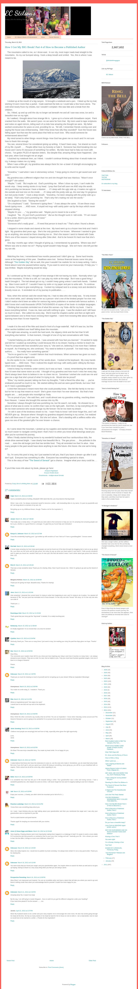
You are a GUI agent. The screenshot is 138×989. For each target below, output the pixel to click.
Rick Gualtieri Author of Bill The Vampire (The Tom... (115, 744)
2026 (106, 672)
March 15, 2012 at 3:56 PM (28, 714)
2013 (106, 709)
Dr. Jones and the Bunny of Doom (116, 757)
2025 (106, 674)
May (107, 735)
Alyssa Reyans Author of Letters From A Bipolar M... (115, 771)
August (108, 726)
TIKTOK (104, 177)
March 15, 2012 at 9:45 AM (24, 565)
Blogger (72, 984)
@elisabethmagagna (113, 60)
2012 (106, 712)
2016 (106, 700)
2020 (106, 689)
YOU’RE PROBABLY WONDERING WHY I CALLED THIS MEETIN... (116, 801)
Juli (12, 791)
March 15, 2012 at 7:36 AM (24, 519)
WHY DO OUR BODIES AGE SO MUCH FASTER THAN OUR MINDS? (116, 833)
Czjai (12, 496)
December (109, 715)
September (109, 723)
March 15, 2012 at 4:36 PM (30, 728)
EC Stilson (109, 74)
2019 (106, 692)
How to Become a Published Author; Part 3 (114, 811)
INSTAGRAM (106, 179)
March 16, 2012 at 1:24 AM (27, 848)
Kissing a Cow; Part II (112, 838)
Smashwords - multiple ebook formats (51, 475)
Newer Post (10, 960)
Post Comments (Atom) (56, 967)
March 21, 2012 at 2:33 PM (27, 892)
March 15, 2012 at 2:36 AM (23, 496)
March (108, 740)
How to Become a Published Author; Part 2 (114, 816)
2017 (106, 698)
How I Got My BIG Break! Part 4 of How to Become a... (115, 807)
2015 (106, 703)
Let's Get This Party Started (114, 796)
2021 (106, 686)
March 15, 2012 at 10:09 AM (32, 580)
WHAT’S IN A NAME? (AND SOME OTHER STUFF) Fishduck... (114, 749)
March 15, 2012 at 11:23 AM (31, 613)
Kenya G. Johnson (17, 533)
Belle (12, 777)
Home (9, 37)
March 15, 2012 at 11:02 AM (24, 592)
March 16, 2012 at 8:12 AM (27, 862)
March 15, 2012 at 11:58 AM (27, 626)
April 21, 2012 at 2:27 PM (24, 911)
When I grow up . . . (111, 763)
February (109, 860)
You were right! (110, 841)
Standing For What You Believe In (116, 784)
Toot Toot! (108, 847)
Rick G (13, 565)
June (107, 732)
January (108, 863)
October (108, 720)
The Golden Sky (21, 262)
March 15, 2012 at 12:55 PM (23, 651)
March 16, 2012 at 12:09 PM (36, 877)
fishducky (14, 626)
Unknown (14, 674)
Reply (12, 512)
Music (43, 37)
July (107, 729)
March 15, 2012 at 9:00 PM (23, 777)
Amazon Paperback (51, 471)
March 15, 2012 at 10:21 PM (33, 804)
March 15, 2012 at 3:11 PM (23, 699)
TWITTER (105, 175)
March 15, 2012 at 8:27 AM (33, 533)
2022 (106, 683)
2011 (106, 866)
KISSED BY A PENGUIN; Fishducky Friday (113, 851)
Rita (12, 699)
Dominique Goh (16, 613)
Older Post (92, 960)
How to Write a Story (112, 760)
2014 (106, 706)
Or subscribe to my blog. (110, 183)
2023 (106, 680)
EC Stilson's (20, 13)
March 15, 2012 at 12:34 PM (26, 638)
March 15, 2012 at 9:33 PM (22, 791)
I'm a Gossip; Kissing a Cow (114, 844)
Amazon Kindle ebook (51, 473)
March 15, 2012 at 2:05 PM (28, 686)
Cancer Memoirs (54, 37)
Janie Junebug (16, 728)
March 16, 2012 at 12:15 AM (42, 831)
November (109, 717)
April (107, 738)
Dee (12, 651)
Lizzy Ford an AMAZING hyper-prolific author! (115, 828)
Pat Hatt (13, 546)
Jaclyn (13, 519)
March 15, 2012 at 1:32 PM (27, 674)
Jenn (12, 592)
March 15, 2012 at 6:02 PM (28, 747)
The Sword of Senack (39, 460)
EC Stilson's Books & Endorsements (26, 37)
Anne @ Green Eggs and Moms (22, 831)
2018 (106, 695)
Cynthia (13, 638)
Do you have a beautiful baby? (115, 824)
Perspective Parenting (18, 877)
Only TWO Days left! (112, 754)
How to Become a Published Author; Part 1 (114, 821)
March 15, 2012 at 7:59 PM (27, 760)
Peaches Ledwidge (17, 804)
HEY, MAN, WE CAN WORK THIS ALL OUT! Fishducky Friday (116, 776)
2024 (106, 677)
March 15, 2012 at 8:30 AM (25, 546)
